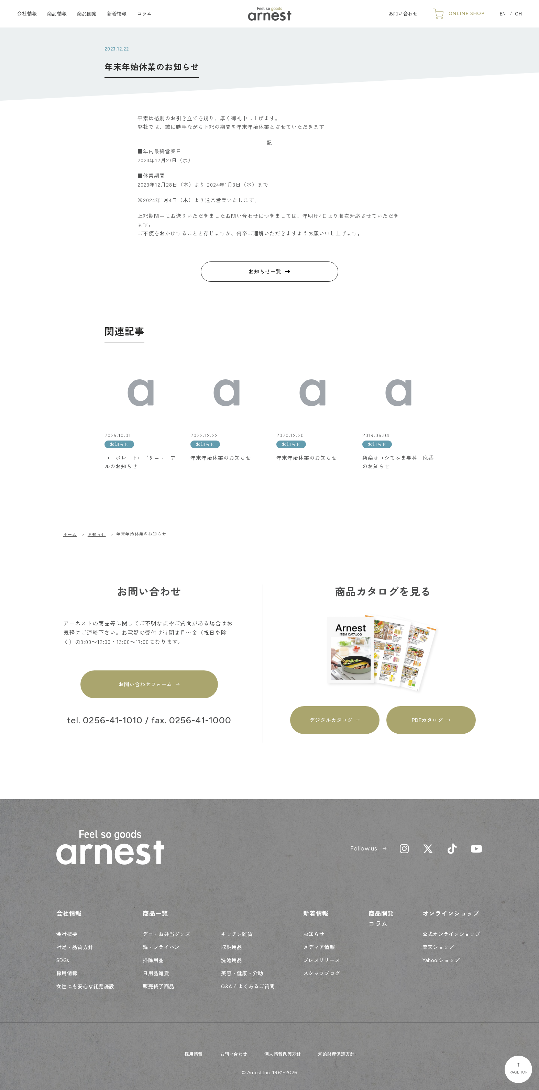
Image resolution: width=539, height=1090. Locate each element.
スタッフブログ (321, 973)
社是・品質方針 (74, 946)
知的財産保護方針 (336, 1053)
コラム (144, 13)
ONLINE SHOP (467, 13)
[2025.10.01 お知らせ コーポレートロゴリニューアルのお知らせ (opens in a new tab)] (140, 414)
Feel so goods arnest (269, 14)
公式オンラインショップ (451, 933)
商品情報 (57, 13)
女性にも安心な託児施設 (85, 986)
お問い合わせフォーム (145, 684)
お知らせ (313, 933)
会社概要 (66, 933)
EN (503, 13)
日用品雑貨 (156, 973)
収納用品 (231, 946)
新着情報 (116, 13)
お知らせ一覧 (265, 271)
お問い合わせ (403, 13)
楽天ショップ (438, 946)
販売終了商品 (158, 986)
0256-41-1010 (112, 720)
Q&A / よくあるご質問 (248, 986)
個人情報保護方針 (282, 1053)
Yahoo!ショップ (441, 960)
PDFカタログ (427, 719)
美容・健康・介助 (242, 973)
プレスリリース (321, 960)
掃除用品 (153, 960)
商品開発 (87, 13)
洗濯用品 (231, 960)
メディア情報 (319, 946)
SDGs (62, 960)
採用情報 (66, 973)
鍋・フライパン (161, 946)
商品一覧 (155, 913)
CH (518, 13)
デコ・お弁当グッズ (166, 933)
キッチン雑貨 (237, 933)
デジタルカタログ (331, 719)
